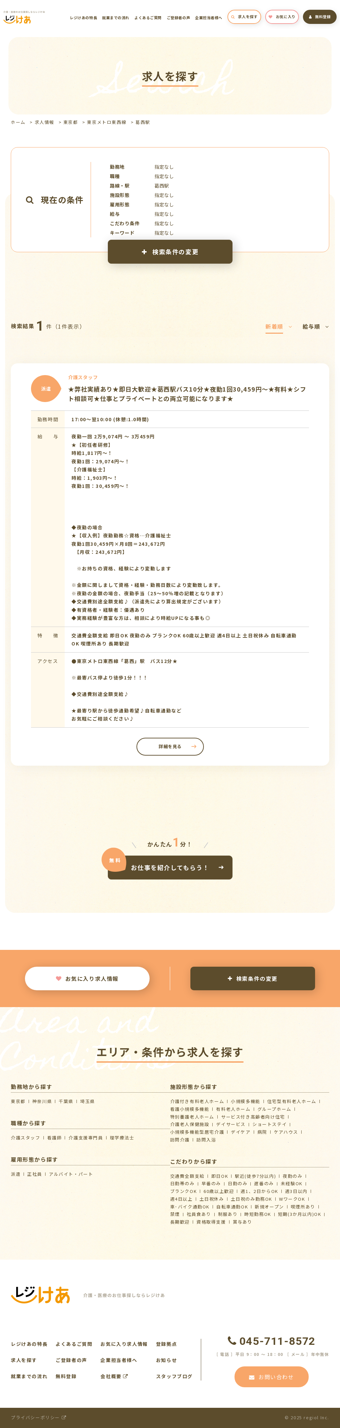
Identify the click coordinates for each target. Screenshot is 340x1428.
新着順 (279, 326)
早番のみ (211, 1183)
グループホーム (274, 1109)
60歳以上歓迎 (219, 1191)
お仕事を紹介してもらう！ (170, 867)
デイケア (240, 1132)
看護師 (54, 1137)
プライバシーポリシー (38, 1417)
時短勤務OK (257, 1214)
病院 (262, 1132)
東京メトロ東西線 (106, 122)
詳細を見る (169, 746)
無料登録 (320, 16)
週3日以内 (296, 1191)
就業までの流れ (115, 17)
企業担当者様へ (208, 17)
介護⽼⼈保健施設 (190, 1124)
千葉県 (66, 1101)
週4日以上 (181, 1199)
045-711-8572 (271, 1341)
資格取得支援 (211, 1222)
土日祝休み (211, 1199)
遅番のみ (264, 1183)
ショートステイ (269, 1124)
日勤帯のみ (182, 1183)
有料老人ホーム (233, 1109)
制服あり (228, 1214)
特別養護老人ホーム (192, 1117)
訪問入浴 (206, 1139)
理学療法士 (122, 1137)
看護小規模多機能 (190, 1109)
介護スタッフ (25, 1137)
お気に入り (282, 16)
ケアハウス (286, 1132)
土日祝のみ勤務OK (251, 1199)
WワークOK (292, 1199)
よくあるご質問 (148, 17)
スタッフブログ (174, 1376)
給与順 (316, 326)
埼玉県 (87, 1101)
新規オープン (269, 1206)
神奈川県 (42, 1101)
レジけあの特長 (83, 17)
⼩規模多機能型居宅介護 (197, 1132)
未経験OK (292, 1183)
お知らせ (166, 1360)
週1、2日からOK (259, 1191)
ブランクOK (183, 1191)
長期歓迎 (180, 1222)
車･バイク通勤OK (190, 1206)
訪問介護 (180, 1139)
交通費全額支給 (187, 1176)
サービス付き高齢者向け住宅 (253, 1117)
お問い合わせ (271, 1377)
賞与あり (242, 1222)
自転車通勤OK (232, 1206)
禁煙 (175, 1214)
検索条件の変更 (170, 251)
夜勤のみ (292, 1176)
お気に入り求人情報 (87, 978)
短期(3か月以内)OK (299, 1214)
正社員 (34, 1174)
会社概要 (114, 1376)
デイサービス (231, 1124)
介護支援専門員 (85, 1137)
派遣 (16, 1174)
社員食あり (199, 1214)
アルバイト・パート (71, 1174)
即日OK (219, 1176)
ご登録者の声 (178, 17)
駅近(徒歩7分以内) (255, 1176)
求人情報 (44, 122)
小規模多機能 (245, 1101)
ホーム (18, 122)
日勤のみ (237, 1183)
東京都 (70, 122)
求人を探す (244, 16)
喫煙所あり (303, 1206)
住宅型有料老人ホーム (291, 1101)
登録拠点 (166, 1343)
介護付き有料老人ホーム (197, 1101)
